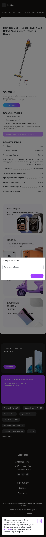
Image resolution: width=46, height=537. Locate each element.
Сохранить (37, 276)
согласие (7, 529)
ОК (39, 521)
